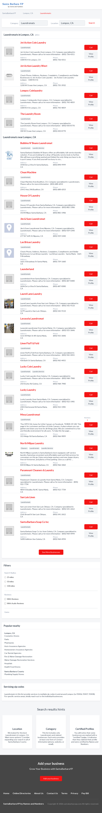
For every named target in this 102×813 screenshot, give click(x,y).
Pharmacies (9, 643)
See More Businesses (51, 552)
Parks (6, 639)
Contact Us (52, 793)
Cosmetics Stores (11, 636)
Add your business (51, 778)
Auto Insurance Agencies (15, 646)
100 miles (11, 586)
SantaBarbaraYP (9, 13)
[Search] (91, 23)
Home (6, 793)
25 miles (10, 577)
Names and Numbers (33, 803)
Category (14, 23)
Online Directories (22, 793)
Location (54, 23)
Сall (90, 47)
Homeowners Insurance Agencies (18, 649)
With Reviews (13, 599)
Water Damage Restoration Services (19, 660)
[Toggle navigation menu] (98, 4)
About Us (38, 793)
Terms (64, 793)
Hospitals (8, 663)
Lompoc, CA (28, 13)
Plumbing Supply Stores (14, 674)
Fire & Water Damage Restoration (18, 656)
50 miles (10, 581)
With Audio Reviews (15, 603)
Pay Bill (85, 793)
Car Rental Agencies (12, 653)
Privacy (74, 793)
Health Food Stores (12, 667)
